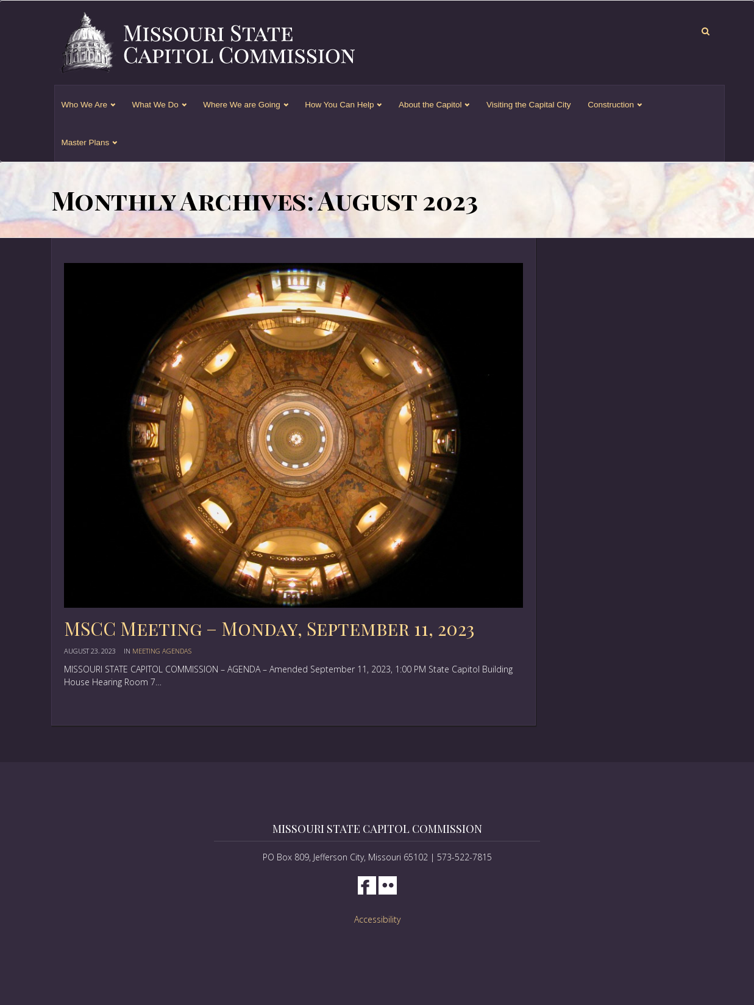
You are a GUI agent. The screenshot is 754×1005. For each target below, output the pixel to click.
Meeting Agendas (161, 650)
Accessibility (377, 919)
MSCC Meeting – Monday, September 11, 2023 (269, 628)
